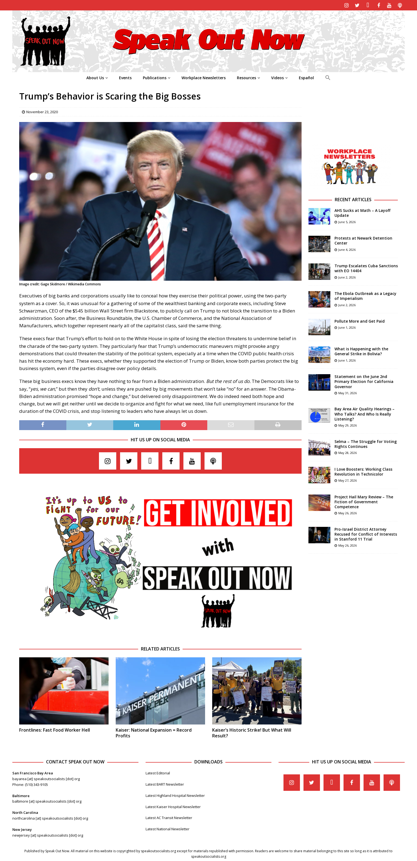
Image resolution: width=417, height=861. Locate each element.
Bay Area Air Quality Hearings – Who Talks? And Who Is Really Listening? (364, 413)
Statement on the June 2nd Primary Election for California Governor (363, 380)
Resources (246, 76)
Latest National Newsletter (167, 828)
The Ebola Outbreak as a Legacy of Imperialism (365, 295)
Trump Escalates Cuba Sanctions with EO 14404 (366, 267)
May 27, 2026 (347, 480)
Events (125, 76)
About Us (95, 76)
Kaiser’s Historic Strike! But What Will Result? (251, 732)
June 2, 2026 (347, 276)
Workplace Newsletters (203, 76)
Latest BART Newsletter (165, 783)
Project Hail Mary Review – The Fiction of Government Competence (363, 500)
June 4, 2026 (347, 249)
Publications (154, 76)
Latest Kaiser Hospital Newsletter (173, 805)
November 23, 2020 (42, 111)
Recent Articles (353, 199)
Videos (277, 76)
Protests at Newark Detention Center (363, 240)
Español (306, 76)
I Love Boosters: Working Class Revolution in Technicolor (363, 471)
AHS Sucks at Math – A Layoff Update (362, 212)
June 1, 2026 (347, 327)
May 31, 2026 (347, 392)
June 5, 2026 (347, 221)
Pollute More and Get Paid (359, 320)
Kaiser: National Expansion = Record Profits (154, 732)
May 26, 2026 (347, 512)
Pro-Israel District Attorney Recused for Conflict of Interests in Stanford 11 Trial (365, 533)
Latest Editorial (158, 772)
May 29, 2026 (347, 424)
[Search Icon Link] (327, 77)
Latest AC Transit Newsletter (169, 817)
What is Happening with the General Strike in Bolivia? (361, 350)
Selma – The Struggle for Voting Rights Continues (365, 443)
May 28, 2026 (347, 452)
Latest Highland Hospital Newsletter (175, 794)
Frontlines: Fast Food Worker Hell (54, 729)
